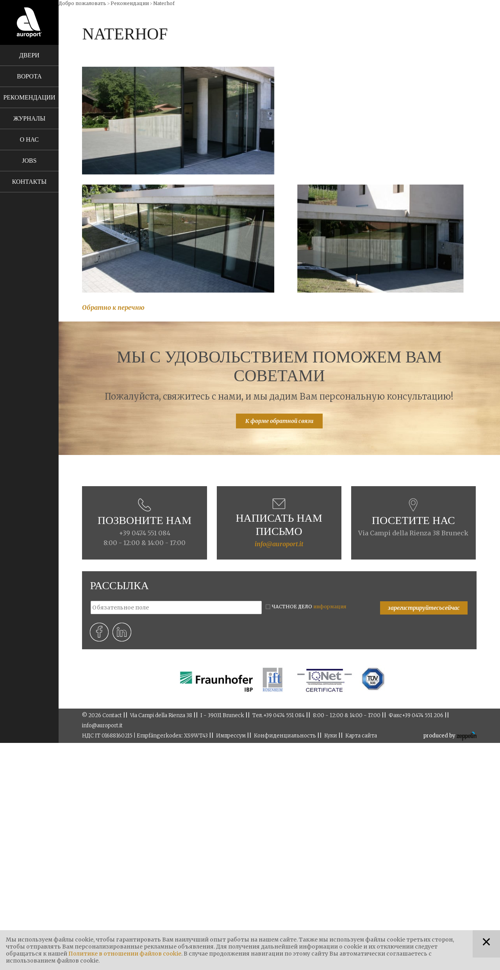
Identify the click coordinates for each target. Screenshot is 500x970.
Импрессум (231, 735)
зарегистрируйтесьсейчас (424, 607)
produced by (450, 736)
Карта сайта (361, 735)
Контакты (29, 181)
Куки (330, 735)
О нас (29, 139)
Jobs (29, 160)
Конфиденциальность (285, 735)
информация (329, 606)
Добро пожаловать (82, 3)
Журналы (29, 118)
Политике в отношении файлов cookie (124, 953)
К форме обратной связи (279, 421)
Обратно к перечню (113, 307)
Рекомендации (29, 97)
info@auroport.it (279, 544)
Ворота (29, 76)
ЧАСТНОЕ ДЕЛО (309, 606)
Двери (29, 55)
